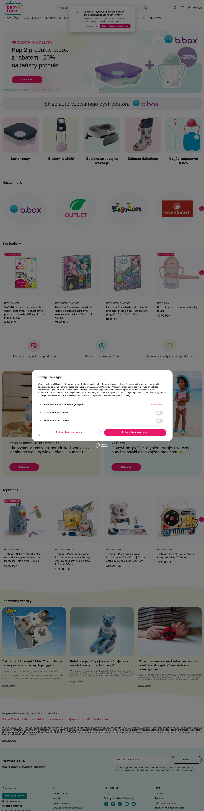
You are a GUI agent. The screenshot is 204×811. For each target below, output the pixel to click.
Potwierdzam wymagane (69, 432)
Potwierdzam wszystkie (135, 432)
